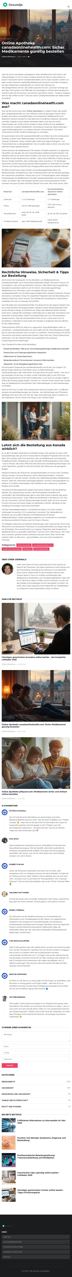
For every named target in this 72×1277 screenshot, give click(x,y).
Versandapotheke (41, 549)
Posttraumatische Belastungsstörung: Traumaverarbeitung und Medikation (36, 1156)
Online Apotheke (24, 545)
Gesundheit (36, 1088)
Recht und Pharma (36, 1106)
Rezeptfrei (27, 549)
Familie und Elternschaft (36, 1100)
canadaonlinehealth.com (42, 545)
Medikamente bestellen (11, 549)
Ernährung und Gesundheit (36, 1094)
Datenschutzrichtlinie (12, 1252)
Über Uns (7, 1237)
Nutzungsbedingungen (12, 1242)
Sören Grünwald (8, 57)
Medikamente (7, 39)
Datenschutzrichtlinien (13, 1247)
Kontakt (7, 1257)
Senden (9, 1065)
